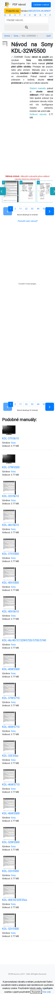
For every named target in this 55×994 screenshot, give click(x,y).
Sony (16, 36)
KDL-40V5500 (10, 582)
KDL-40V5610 (10, 611)
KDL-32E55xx (10, 755)
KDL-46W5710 (11, 784)
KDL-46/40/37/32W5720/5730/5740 (24, 640)
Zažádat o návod (41, 4)
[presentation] (53, 191)
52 (44, 208)
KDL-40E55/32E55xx (14, 900)
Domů (7, 36)
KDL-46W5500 (11, 813)
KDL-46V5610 (10, 525)
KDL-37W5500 (11, 467)
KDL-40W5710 (11, 726)
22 (26, 208)
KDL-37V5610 (10, 438)
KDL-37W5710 (11, 698)
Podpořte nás (12, 11)
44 (38, 208)
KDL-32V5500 (10, 871)
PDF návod (15, 5)
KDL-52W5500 (11, 842)
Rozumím (36, 992)
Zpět (48, 36)
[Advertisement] (25, 148)
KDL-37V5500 (10, 553)
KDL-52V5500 (10, 928)
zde (48, 111)
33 (32, 208)
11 (20, 208)
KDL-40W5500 (11, 669)
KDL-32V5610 (10, 496)
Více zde (46, 992)
